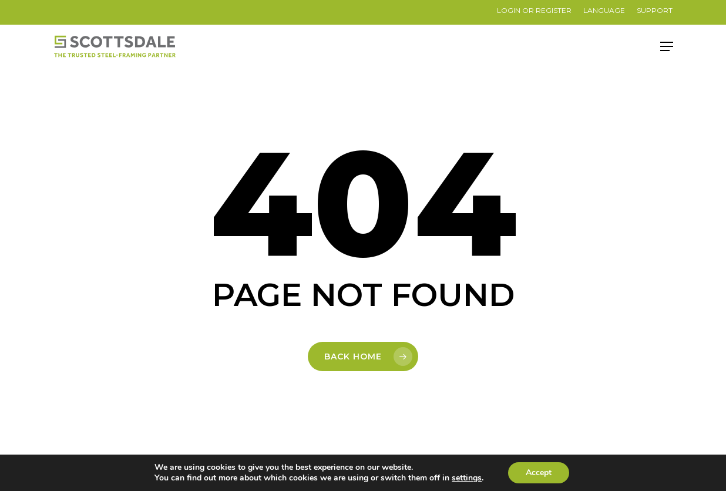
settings (467, 478)
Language (604, 10)
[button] (666, 46)
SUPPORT (655, 10)
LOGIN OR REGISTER (534, 10)
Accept (539, 472)
